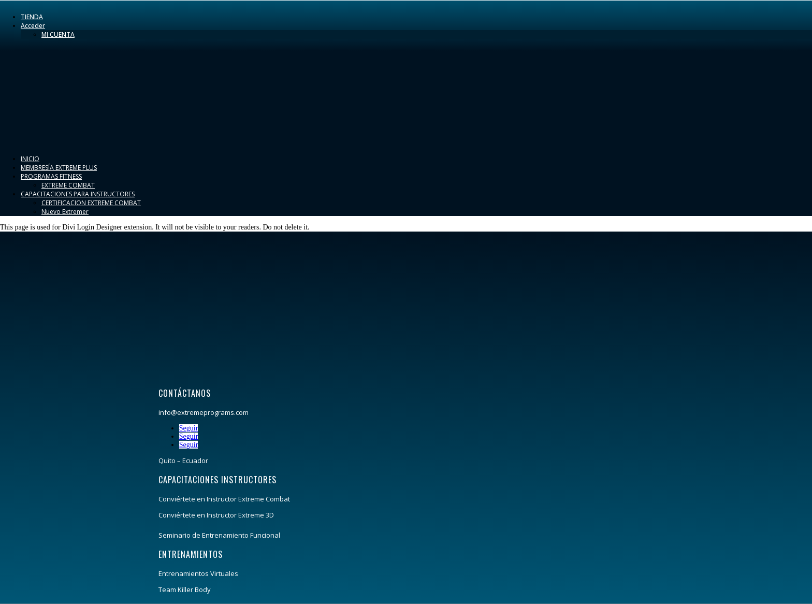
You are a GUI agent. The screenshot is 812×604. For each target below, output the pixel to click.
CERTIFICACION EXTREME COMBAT (91, 202)
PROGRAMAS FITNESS (51, 176)
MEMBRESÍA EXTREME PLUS (59, 167)
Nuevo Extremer (65, 211)
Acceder (33, 25)
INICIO (30, 158)
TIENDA (32, 16)
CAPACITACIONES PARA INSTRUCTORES (78, 194)
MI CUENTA (58, 34)
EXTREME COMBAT (68, 185)
